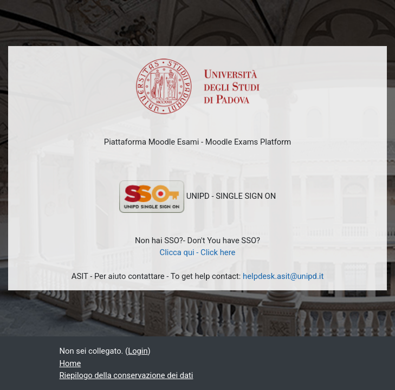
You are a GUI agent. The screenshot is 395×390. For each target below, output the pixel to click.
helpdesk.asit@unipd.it (283, 276)
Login (137, 351)
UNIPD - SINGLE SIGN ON (197, 196)
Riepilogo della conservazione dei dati (126, 375)
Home (70, 363)
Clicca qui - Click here (198, 252)
